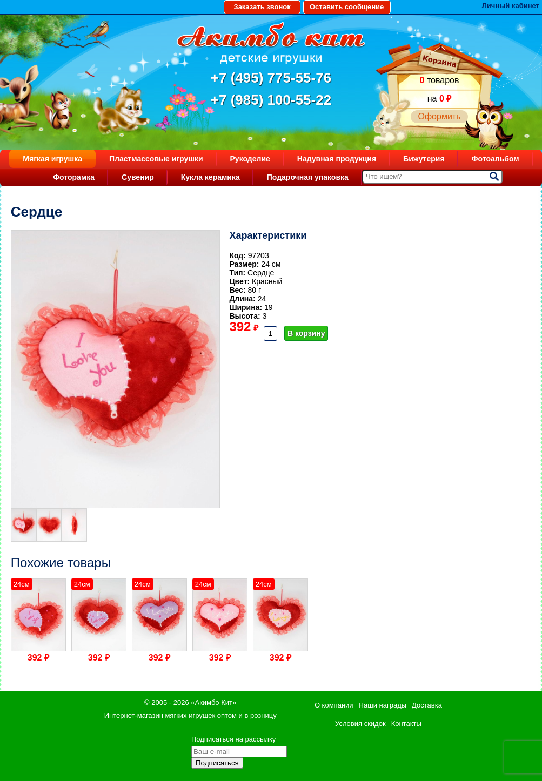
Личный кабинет (510, 6)
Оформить (439, 116)
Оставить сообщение (347, 7)
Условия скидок (360, 723)
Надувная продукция (336, 158)
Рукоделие (250, 158)
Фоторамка (74, 177)
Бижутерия (424, 158)
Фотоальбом (495, 158)
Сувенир (138, 177)
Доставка (427, 705)
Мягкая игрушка (52, 158)
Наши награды (382, 705)
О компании (334, 705)
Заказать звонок (261, 7)
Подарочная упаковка (308, 177)
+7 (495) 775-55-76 (271, 78)
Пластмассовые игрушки (156, 158)
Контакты (406, 723)
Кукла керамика (210, 177)
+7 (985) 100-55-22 (271, 100)
